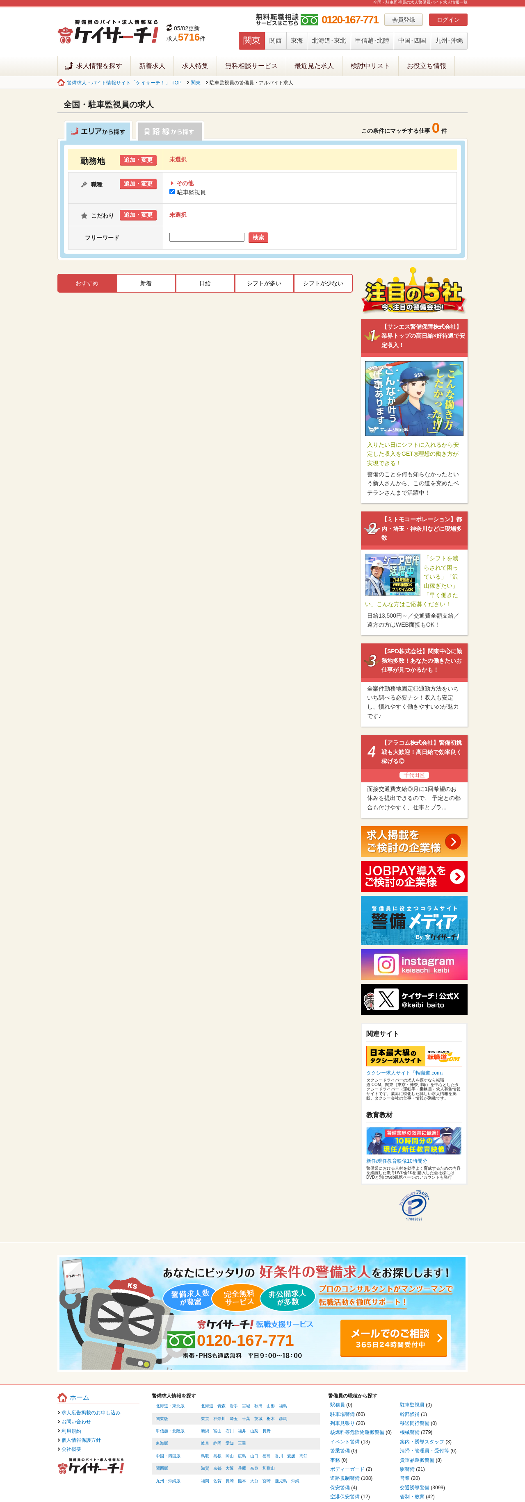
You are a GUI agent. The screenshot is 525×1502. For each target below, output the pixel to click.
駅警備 (407, 1469)
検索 (258, 237)
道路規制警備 (345, 1478)
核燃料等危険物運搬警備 (357, 1432)
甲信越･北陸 (372, 40)
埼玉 (234, 1418)
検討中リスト (370, 65)
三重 (242, 1443)
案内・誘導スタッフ (422, 1442)
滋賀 (205, 1468)
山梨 (254, 1431)
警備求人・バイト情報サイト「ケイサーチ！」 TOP (124, 83)
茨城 (258, 1418)
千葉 (246, 1418)
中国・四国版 (168, 1456)
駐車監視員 (187, 192)
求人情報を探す (99, 65)
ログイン (448, 19)
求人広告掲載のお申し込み (91, 1413)
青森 (221, 1406)
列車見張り (342, 1423)
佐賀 (217, 1481)
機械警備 (410, 1432)
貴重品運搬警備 (417, 1460)
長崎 (230, 1481)
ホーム (79, 1397)
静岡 (217, 1443)
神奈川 (219, 1418)
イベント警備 (345, 1442)
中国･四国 (412, 40)
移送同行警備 (414, 1423)
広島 (242, 1456)
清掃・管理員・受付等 (424, 1451)
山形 (271, 1406)
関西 (275, 40)
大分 (254, 1481)
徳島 (266, 1456)
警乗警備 (340, 1451)
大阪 (230, 1468)
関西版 (162, 1468)
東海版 (162, 1443)
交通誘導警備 (414, 1488)
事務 (335, 1460)
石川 (230, 1431)
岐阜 (205, 1443)
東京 (205, 1418)
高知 (303, 1456)
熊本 (242, 1481)
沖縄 (295, 1481)
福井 (242, 1431)
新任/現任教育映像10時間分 (396, 1161)
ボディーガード (347, 1469)
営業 (405, 1478)
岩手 (234, 1406)
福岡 (205, 1481)
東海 (297, 40)
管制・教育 (412, 1497)
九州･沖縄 (449, 40)
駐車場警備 (342, 1414)
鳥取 (205, 1456)
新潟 (205, 1431)
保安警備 (340, 1488)
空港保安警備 (345, 1497)
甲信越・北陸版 (170, 1431)
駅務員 (337, 1405)
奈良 (254, 1468)
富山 (217, 1431)
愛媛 (291, 1456)
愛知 (230, 1443)
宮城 (246, 1406)
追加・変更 (138, 160)
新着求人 (152, 65)
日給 (205, 283)
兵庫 (242, 1468)
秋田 (258, 1406)
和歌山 (268, 1468)
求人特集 (195, 65)
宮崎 (266, 1481)
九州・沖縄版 (168, 1481)
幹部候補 (410, 1414)
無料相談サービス (251, 65)
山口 (254, 1456)
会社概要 (71, 1449)
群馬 (283, 1418)
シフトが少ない (323, 283)
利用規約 (71, 1431)
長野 (266, 1431)
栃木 (271, 1418)
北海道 (207, 1406)
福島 (283, 1406)
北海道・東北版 (170, 1406)
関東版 (162, 1418)
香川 (279, 1456)
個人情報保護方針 (81, 1440)
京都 (217, 1468)
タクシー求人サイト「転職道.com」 (406, 1073)
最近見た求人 (314, 65)
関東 (251, 40)
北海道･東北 (329, 40)
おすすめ (86, 283)
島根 (217, 1456)
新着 (146, 283)
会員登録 (403, 19)
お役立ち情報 (426, 65)
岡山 (230, 1456)
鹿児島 (281, 1481)
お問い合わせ (76, 1422)
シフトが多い (264, 283)
